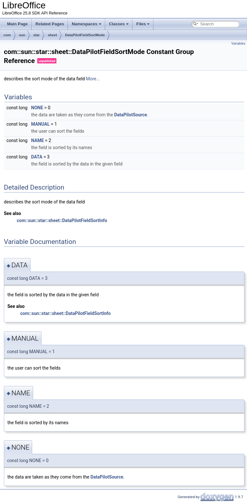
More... (93, 78)
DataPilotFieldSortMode (85, 35)
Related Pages (49, 24)
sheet (52, 35)
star (36, 35)
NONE (37, 107)
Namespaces (86, 24)
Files (143, 24)
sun (22, 35)
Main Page (17, 24)
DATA (36, 156)
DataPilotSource (130, 114)
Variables (238, 43)
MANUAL (40, 124)
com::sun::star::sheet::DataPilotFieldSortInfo (62, 220)
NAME (37, 140)
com (7, 35)
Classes (119, 24)
